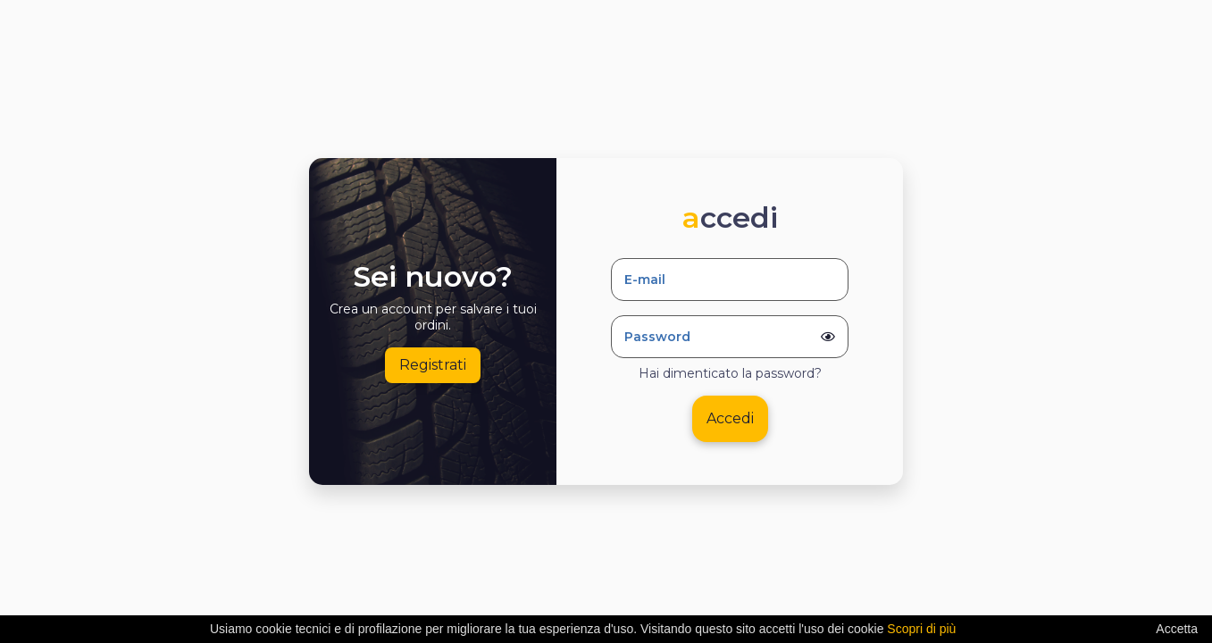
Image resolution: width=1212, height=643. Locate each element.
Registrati (432, 364)
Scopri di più (921, 629)
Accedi (730, 418)
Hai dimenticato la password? (730, 373)
